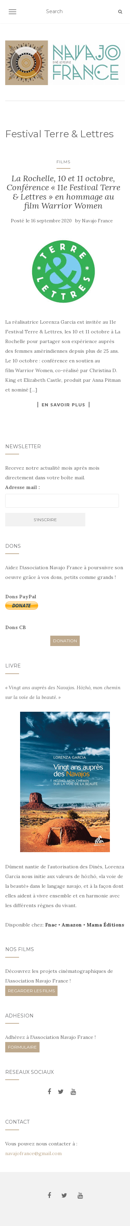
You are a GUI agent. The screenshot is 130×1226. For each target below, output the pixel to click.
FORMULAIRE (22, 1047)
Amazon (72, 925)
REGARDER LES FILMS (31, 990)
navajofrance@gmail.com (33, 1153)
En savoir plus (63, 404)
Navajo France (97, 221)
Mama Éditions (105, 925)
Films (63, 161)
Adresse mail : (22, 487)
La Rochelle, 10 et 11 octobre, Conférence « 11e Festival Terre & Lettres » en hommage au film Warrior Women (63, 192)
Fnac (51, 925)
